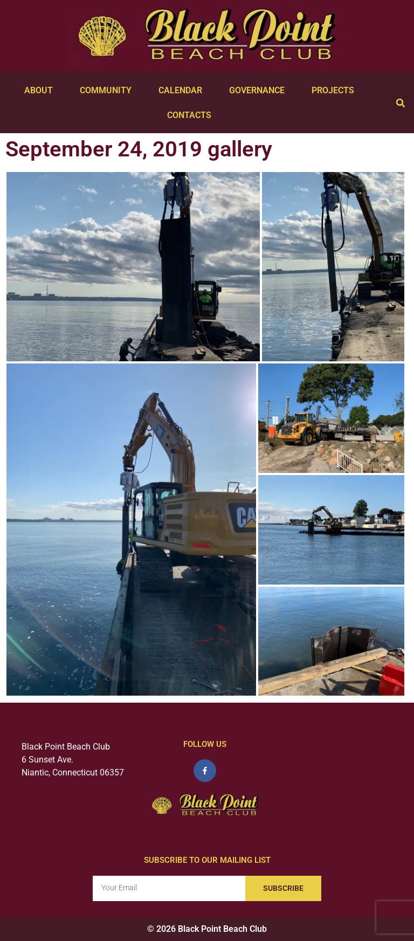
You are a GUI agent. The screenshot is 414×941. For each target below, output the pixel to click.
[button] (400, 103)
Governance (259, 90)
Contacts (192, 115)
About (41, 90)
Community (108, 90)
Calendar (183, 90)
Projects (336, 90)
